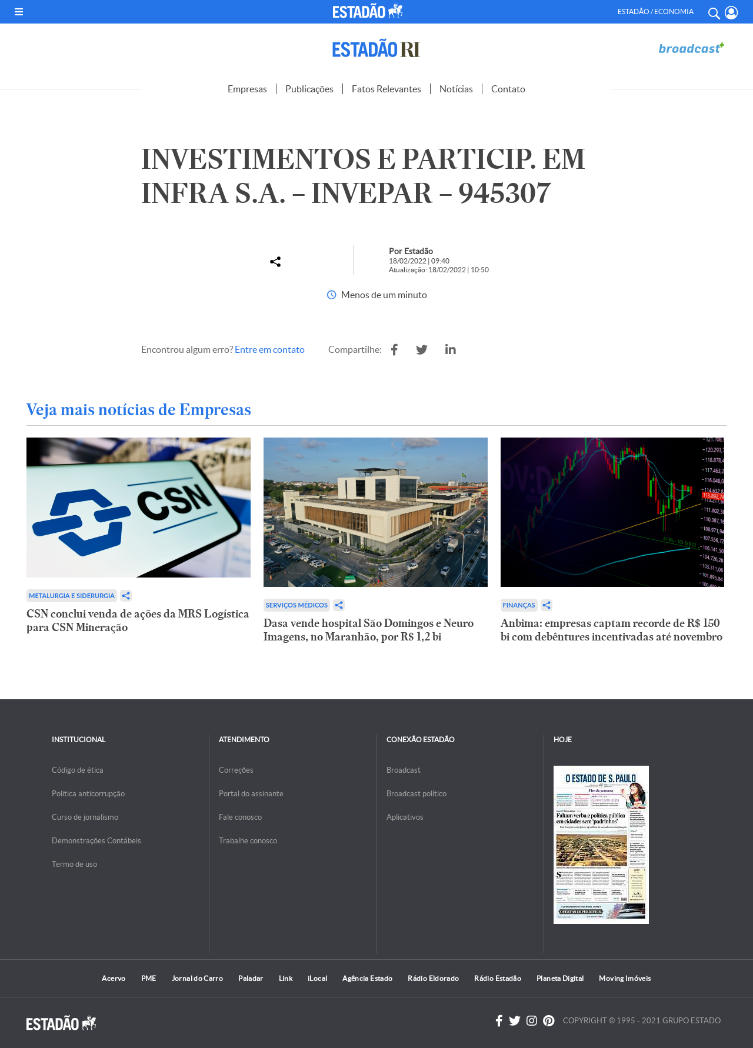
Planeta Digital (560, 978)
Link (285, 978)
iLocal (317, 978)
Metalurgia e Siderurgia (72, 595)
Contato (508, 89)
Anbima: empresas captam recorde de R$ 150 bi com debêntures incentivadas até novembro (611, 629)
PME (148, 978)
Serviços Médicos (297, 605)
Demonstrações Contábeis (96, 840)
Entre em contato (270, 349)
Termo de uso (74, 864)
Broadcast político (417, 793)
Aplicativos (405, 817)
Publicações (309, 89)
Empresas (247, 89)
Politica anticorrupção (88, 793)
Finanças (519, 605)
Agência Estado (367, 978)
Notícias (456, 89)
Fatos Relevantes (386, 89)
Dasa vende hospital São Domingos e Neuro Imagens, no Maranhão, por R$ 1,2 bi (369, 629)
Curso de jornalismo (85, 817)
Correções (236, 770)
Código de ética (78, 770)
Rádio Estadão (497, 978)
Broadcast (404, 770)
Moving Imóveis (625, 978)
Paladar (251, 978)
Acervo (113, 978)
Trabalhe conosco (248, 840)
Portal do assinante (251, 793)
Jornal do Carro (197, 978)
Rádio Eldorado (433, 978)
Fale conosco (240, 817)
